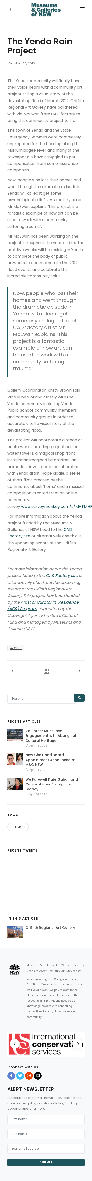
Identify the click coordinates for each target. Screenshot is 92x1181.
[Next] (77, 1044)
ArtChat (16, 648)
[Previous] (15, 1044)
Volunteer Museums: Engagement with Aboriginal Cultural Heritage (51, 735)
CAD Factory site (62, 575)
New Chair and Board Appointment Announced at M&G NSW (51, 759)
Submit (46, 1162)
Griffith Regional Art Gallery (50, 927)
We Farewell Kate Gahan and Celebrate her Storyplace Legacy (52, 784)
